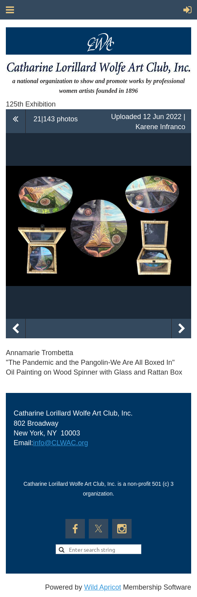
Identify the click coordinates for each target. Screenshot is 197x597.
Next (181, 328)
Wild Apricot (102, 587)
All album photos (16, 121)
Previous (15, 328)
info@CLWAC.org (60, 443)
